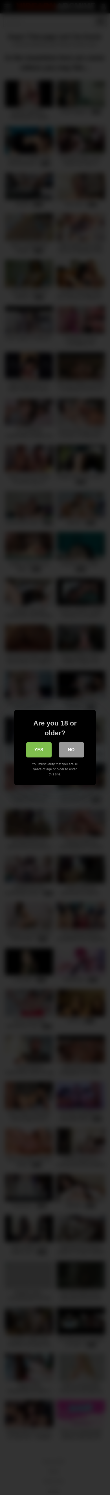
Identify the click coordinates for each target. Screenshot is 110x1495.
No (71, 749)
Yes (38, 749)
